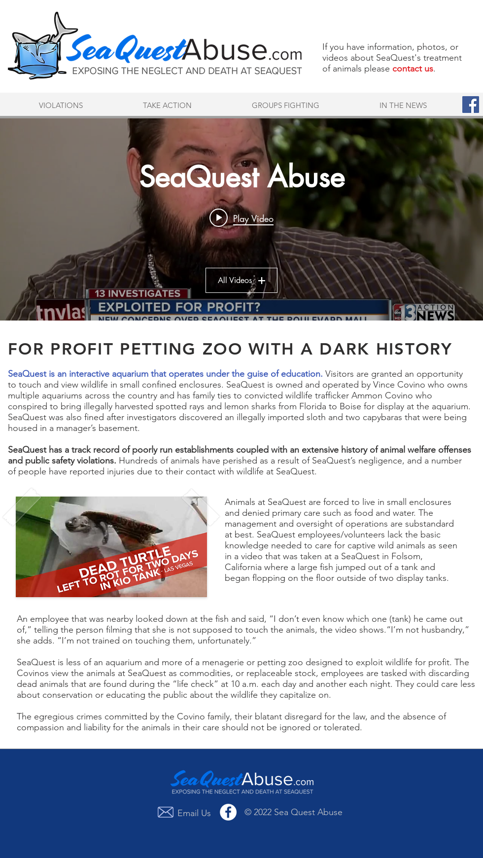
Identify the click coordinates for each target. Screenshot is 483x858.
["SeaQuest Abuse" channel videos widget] (241, 219)
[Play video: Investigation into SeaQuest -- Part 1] (241, 218)
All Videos (241, 280)
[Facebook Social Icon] (470, 104)
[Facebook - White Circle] (228, 812)
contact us (412, 68)
